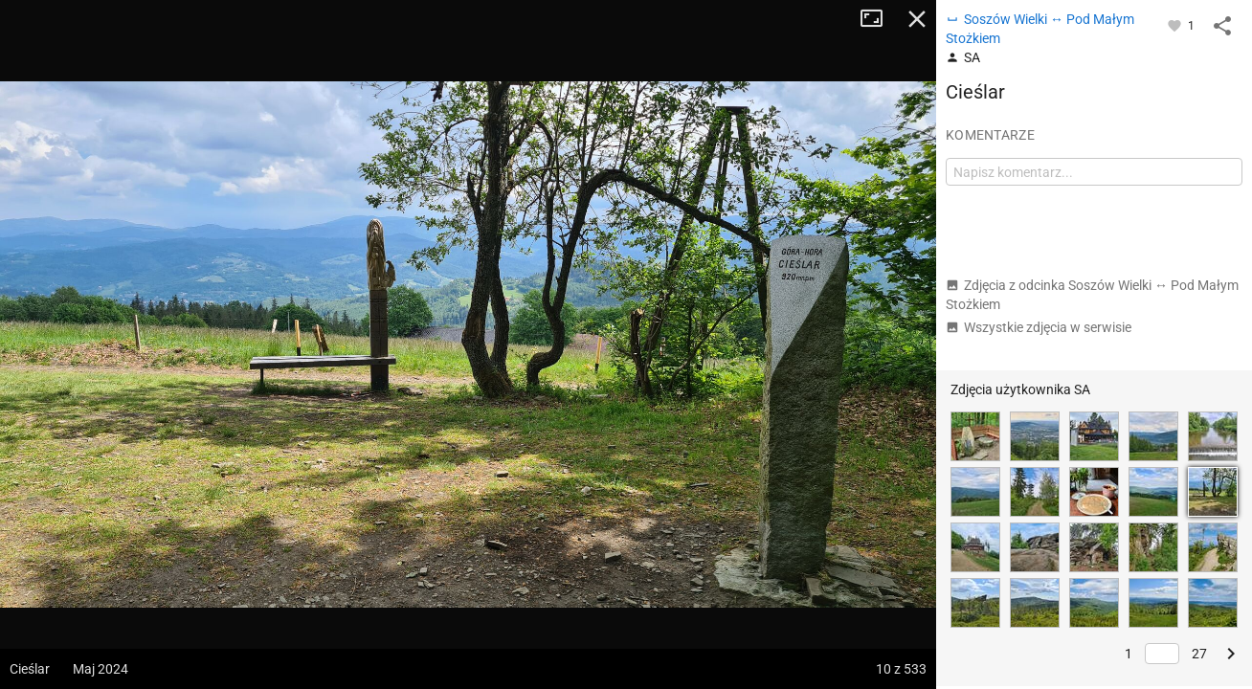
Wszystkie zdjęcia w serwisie (1038, 327)
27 (1199, 653)
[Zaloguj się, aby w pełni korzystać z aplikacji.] (1176, 25)
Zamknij (917, 19)
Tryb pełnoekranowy (879, 19)
